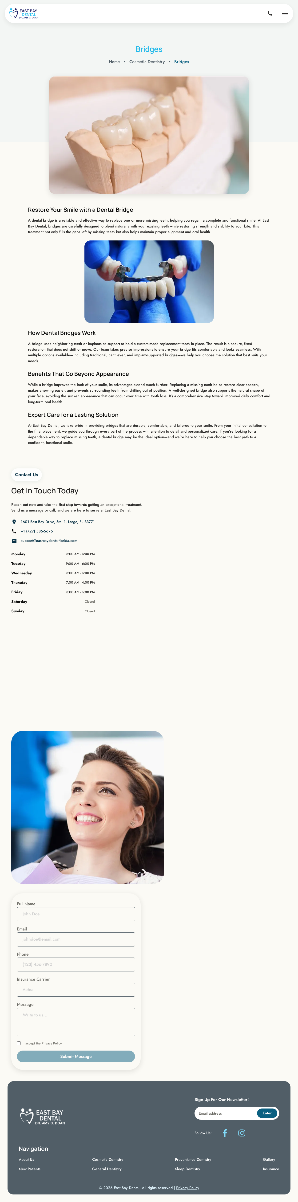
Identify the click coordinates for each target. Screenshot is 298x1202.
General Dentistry (107, 1169)
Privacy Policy (52, 1043)
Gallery (269, 1159)
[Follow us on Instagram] (242, 1133)
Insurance (271, 1169)
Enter (267, 1113)
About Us (26, 1159)
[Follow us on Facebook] (225, 1133)
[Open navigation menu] (285, 13)
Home (114, 62)
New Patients (29, 1169)
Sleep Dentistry (187, 1169)
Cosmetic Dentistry (107, 1159)
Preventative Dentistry (193, 1159)
